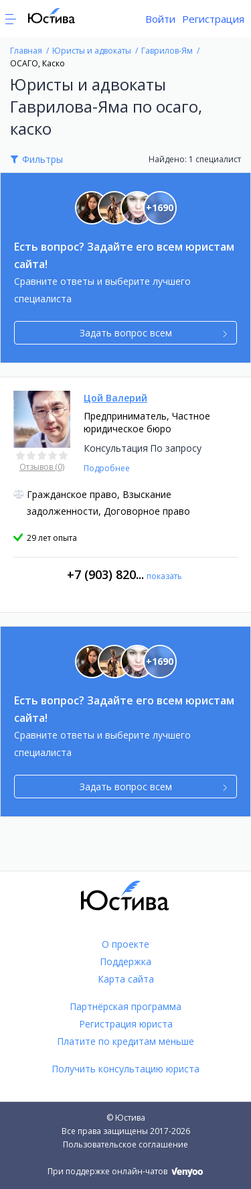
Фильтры (42, 159)
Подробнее (107, 468)
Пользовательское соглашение (125, 1144)
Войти (160, 18)
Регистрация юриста (126, 1023)
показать (164, 576)
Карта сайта (126, 979)
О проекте (125, 944)
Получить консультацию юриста (125, 1068)
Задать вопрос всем (154, 332)
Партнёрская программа (125, 1006)
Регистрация (213, 18)
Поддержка (125, 961)
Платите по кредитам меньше (125, 1041)
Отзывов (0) (41, 467)
